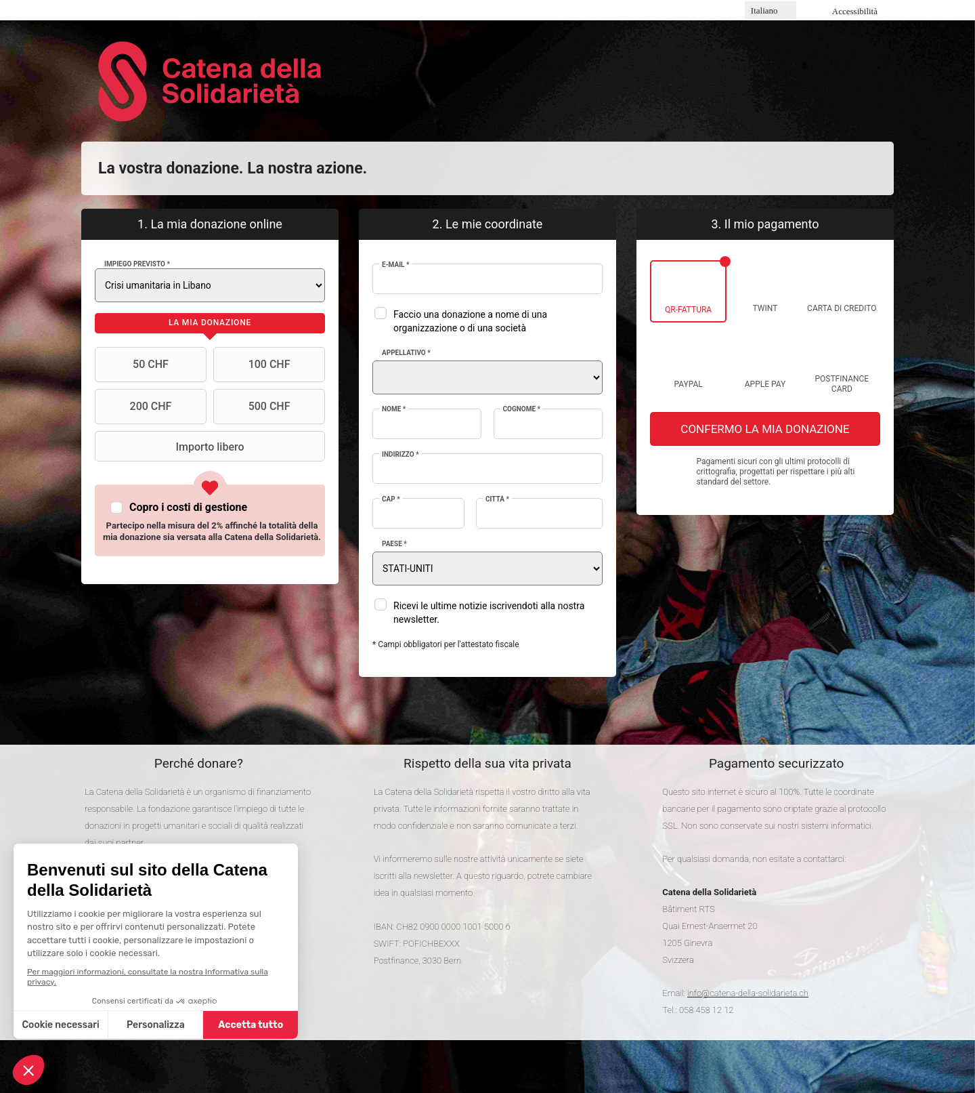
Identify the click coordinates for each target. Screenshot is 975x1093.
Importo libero (171, 446)
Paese (394, 544)
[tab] (210, 323)
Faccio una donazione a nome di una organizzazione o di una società (470, 321)
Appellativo (406, 352)
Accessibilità (855, 11)
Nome (394, 409)
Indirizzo (400, 454)
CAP (391, 499)
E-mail (396, 264)
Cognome (522, 409)
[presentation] (210, 323)
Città (497, 499)
